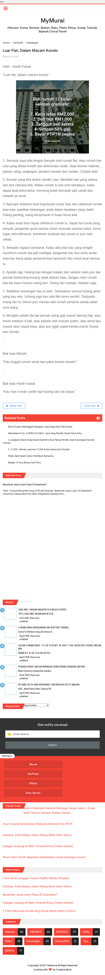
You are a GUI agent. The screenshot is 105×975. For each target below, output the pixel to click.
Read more (34, 618)
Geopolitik (62, 941)
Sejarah (10, 931)
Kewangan (33, 941)
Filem (8, 941)
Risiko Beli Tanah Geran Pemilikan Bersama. (31, 456)
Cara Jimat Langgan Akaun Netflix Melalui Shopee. (42, 609)
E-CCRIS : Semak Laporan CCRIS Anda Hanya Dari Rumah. (39, 449)
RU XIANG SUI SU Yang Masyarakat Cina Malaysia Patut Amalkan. (49, 684)
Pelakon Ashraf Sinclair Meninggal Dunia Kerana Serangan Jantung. (51, 666)
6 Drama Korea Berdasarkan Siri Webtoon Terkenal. (43, 627)
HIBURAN (36, 931)
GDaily (28, 783)
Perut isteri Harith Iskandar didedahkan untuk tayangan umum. (44, 856)
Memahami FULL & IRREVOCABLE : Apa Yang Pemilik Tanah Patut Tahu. (45, 433)
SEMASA (62, 931)
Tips (85, 941)
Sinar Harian (27, 793)
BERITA (9, 950)
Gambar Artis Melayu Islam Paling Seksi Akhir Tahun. (37, 835)
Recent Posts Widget (23, 602)
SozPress (27, 774)
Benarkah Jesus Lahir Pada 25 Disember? (25, 484)
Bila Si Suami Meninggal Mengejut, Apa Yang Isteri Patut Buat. (40, 426)
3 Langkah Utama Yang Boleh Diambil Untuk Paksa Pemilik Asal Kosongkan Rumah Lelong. (48, 441)
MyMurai (52, 964)
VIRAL (86, 931)
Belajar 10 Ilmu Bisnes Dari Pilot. (24, 462)
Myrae (28, 764)
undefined (24, 621)
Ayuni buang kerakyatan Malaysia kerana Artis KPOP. (38, 824)
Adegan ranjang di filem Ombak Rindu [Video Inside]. (38, 846)
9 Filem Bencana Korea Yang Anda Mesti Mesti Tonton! (39, 910)
